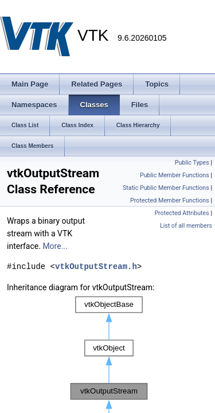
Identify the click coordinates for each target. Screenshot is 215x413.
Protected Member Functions (169, 200)
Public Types (192, 162)
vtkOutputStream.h (96, 266)
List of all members (186, 225)
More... (54, 246)
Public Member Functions (174, 175)
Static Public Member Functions (166, 188)
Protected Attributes (181, 213)
